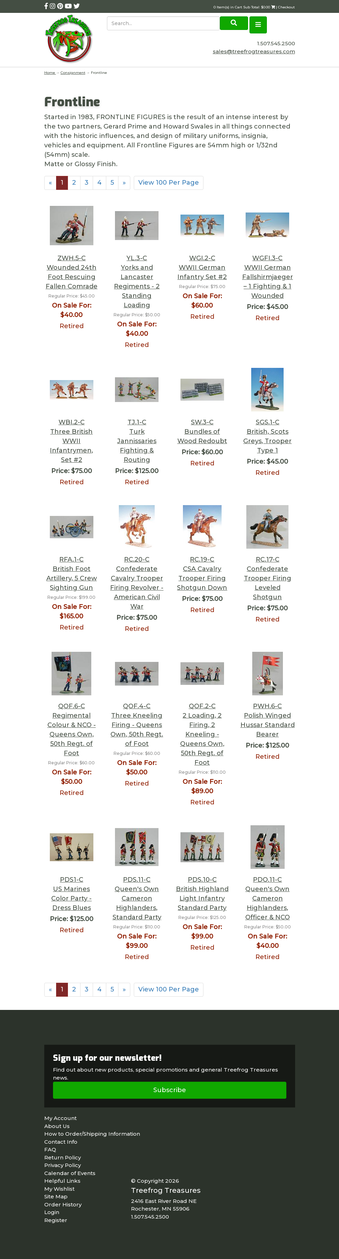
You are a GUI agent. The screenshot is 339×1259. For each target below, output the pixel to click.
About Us (57, 1126)
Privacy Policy (62, 1165)
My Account (60, 1118)
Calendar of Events (69, 1173)
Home (50, 72)
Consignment (73, 72)
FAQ (50, 1149)
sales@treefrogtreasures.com (254, 51)
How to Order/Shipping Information (92, 1133)
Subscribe (169, 1090)
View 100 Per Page (168, 182)
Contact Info (60, 1141)
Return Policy (62, 1157)
